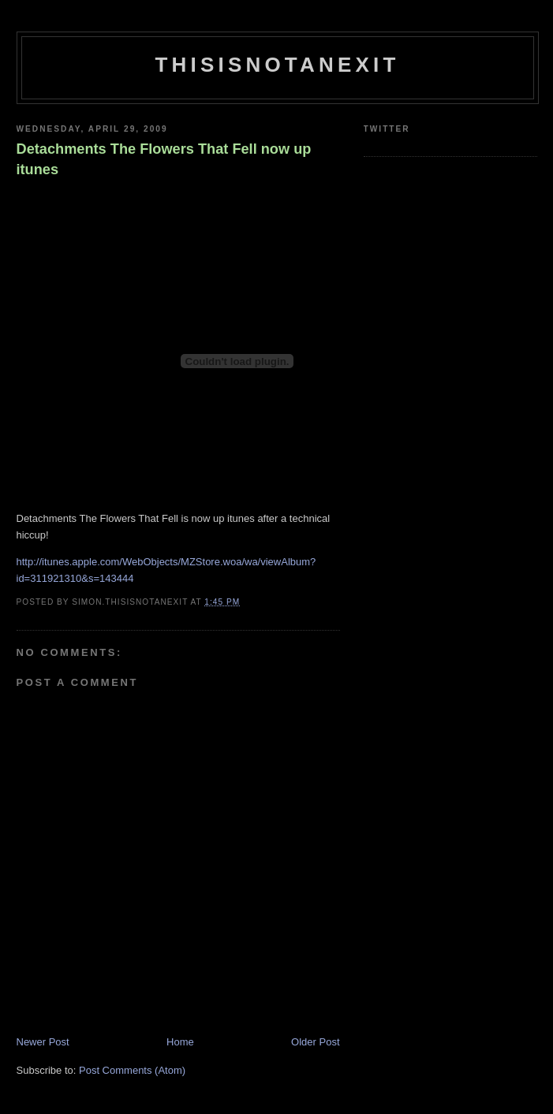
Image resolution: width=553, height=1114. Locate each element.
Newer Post (43, 1042)
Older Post (315, 1042)
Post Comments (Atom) (132, 1070)
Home (180, 1042)
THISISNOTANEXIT (277, 64)
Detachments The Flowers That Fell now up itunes (164, 159)
